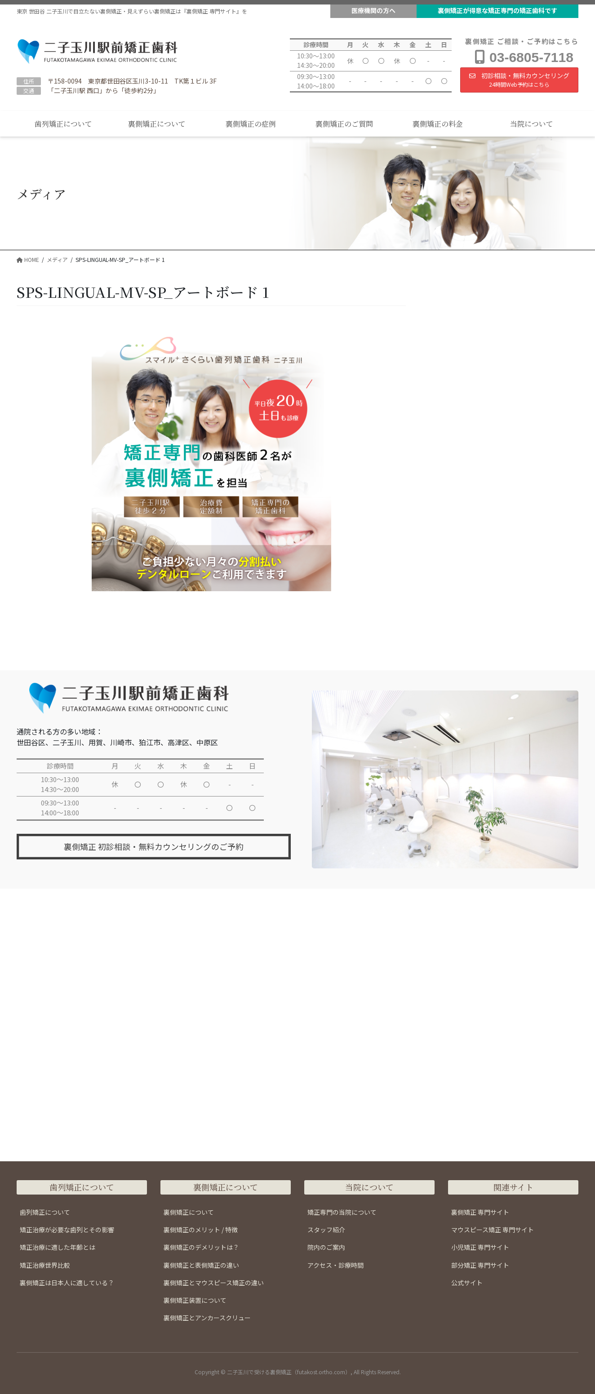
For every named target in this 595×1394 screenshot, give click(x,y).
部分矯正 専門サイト (480, 1265)
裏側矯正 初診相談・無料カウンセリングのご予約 (153, 847)
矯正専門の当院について (342, 1212)
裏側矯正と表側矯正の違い (201, 1265)
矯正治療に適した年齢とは (57, 1247)
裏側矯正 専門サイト (480, 1212)
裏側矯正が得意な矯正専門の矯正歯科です (497, 10)
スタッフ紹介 (326, 1229)
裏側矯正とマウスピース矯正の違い (214, 1282)
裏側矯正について (189, 1212)
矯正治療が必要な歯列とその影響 (67, 1229)
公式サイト (467, 1282)
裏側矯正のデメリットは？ (201, 1247)
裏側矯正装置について (195, 1300)
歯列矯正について (45, 1212)
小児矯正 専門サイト (480, 1247)
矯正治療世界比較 (45, 1265)
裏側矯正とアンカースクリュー (207, 1317)
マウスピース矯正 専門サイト (492, 1229)
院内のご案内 (326, 1247)
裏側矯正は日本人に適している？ (67, 1282)
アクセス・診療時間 (335, 1265)
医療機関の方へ (373, 10)
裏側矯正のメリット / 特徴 (201, 1229)
